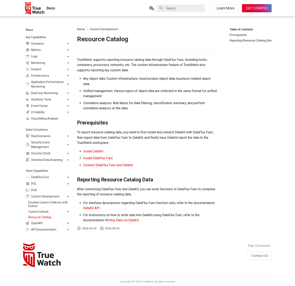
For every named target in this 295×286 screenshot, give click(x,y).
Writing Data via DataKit (122, 220)
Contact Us (259, 256)
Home (81, 29)
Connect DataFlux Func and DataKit (108, 165)
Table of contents (241, 29)
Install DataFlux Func (98, 158)
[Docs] (35, 8)
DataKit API (91, 208)
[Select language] (152, 8)
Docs (29, 29)
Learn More (226, 8)
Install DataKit (93, 151)
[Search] (181, 8)
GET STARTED (257, 8)
